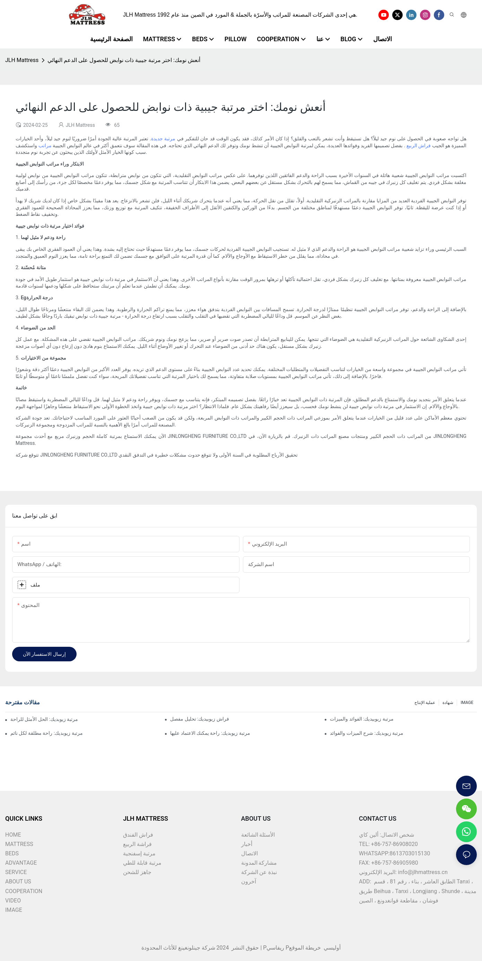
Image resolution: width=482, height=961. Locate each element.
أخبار (246, 844)
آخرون (248, 881)
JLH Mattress (21, 60)
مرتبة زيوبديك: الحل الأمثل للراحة (44, 719)
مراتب (44, 145)
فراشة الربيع (137, 844)
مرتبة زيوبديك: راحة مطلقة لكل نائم (46, 733)
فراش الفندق (138, 834)
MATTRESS (19, 844)
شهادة (447, 702)
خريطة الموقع (305, 947)
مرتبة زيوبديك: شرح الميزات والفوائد (366, 733)
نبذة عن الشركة (259, 872)
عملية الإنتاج (424, 702)
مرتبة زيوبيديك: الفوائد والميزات (362, 719)
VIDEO (13, 900)
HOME (13, 834)
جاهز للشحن (137, 872)
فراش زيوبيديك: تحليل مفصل (199, 719)
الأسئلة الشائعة (258, 834)
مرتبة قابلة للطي (142, 862)
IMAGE (467, 702)
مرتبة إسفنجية (139, 853)
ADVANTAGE (21, 862)
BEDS (12, 853)
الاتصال (249, 853)
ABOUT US (18, 881)
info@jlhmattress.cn (423, 872)
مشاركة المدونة (259, 862)
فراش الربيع (418, 145)
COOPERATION (23, 891)
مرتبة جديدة (163, 138)
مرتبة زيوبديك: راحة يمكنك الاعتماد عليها (210, 733)
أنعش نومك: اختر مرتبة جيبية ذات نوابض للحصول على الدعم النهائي (123, 60)
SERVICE (16, 872)
